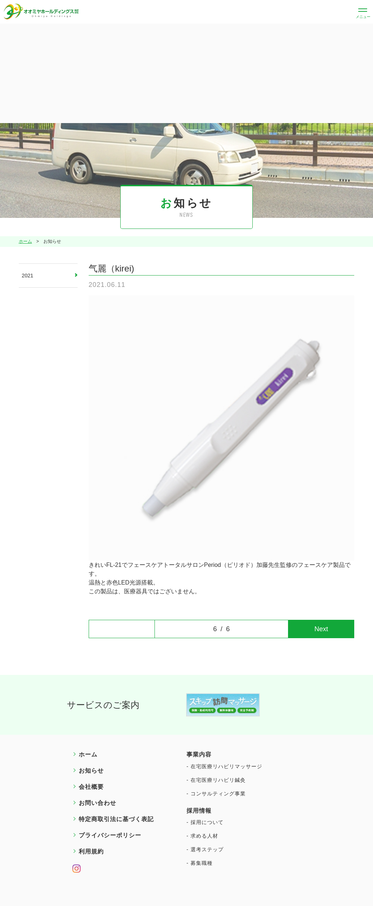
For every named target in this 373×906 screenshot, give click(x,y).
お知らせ (91, 770)
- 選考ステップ (205, 849)
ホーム (25, 241)
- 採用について (205, 822)
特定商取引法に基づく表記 (116, 819)
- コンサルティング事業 (216, 794)
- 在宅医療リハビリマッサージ (224, 766)
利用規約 (91, 851)
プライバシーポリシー (110, 835)
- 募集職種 (199, 863)
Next (321, 629)
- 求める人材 (202, 836)
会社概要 (91, 787)
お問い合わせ (97, 803)
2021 (27, 275)
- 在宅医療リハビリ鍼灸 (216, 780)
